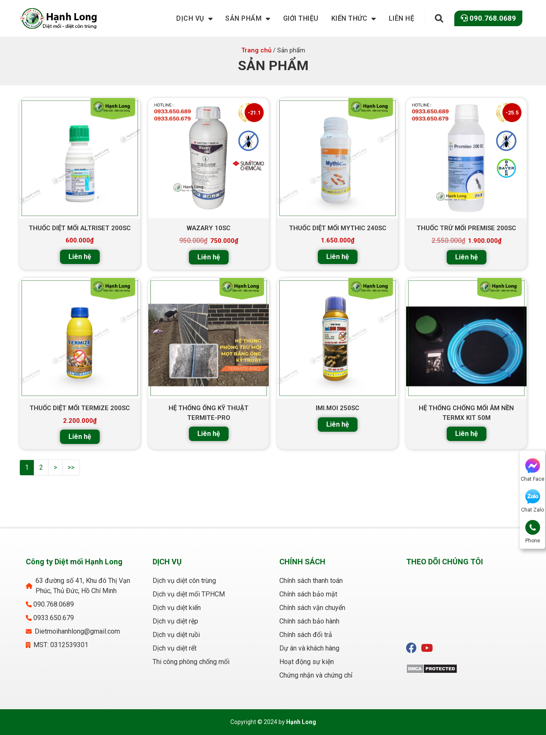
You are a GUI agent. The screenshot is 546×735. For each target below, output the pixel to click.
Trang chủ (256, 50)
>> (71, 467)
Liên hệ (79, 257)
